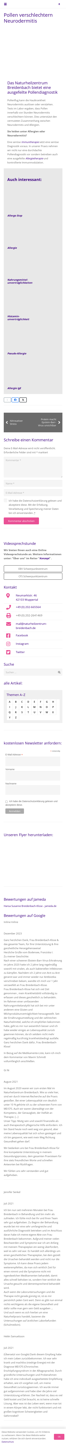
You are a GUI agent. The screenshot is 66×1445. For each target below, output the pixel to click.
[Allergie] (33, 233)
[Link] (33, 302)
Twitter (20, 652)
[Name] (33, 483)
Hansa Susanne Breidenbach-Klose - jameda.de (30, 906)
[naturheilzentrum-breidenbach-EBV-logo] (53, 4)
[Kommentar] (33, 467)
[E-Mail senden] (7, 399)
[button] (5, 4)
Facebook (22, 635)
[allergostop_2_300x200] (33, 201)
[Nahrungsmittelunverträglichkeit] (33, 266)
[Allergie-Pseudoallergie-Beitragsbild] (33, 339)
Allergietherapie (34, 158)
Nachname (10, 783)
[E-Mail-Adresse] (33, 492)
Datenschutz (8, 1441)
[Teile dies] (15, 399)
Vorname (10, 769)
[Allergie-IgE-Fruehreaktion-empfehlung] (33, 374)
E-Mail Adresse (14, 754)
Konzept (44, 558)
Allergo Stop (14, 215)
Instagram (22, 644)
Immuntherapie (30, 142)
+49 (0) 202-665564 (28, 607)
